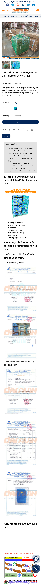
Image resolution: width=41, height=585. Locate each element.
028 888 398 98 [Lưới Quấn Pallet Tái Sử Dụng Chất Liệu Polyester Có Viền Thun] (17, 2)
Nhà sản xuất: (7, 83)
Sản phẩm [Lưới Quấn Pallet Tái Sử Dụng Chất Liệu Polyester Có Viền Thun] (15, 16)
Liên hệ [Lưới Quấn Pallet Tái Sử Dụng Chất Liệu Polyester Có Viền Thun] (20, 122)
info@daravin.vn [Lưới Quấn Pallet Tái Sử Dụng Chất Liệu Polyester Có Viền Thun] (30, 2)
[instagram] (23, 5)
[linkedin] (28, 5)
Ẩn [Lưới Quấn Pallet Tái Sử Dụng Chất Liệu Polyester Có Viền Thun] (15, 144)
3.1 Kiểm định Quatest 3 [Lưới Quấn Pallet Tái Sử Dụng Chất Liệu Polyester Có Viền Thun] (20, 163)
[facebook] (7, 5)
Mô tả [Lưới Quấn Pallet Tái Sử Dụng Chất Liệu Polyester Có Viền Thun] (6, 136)
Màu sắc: (5, 108)
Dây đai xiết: (6, 102)
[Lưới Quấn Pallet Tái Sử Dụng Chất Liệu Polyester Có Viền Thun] (20, 10)
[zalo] (33, 5)
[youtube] (18, 5)
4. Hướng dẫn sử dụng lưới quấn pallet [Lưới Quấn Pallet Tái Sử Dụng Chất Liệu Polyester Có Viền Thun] (21, 171)
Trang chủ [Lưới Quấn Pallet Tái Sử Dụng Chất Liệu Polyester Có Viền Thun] (5, 16)
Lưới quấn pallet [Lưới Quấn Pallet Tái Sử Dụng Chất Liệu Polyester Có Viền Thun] (27, 16)
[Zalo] (33, 129)
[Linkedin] (18, 129)
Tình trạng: (6, 116)
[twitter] (13, 5)
